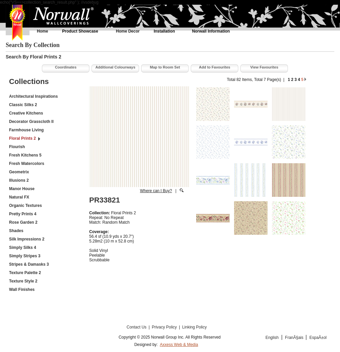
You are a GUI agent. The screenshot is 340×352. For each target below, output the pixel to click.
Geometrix (19, 172)
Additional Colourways (115, 67)
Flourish (17, 146)
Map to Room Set (165, 67)
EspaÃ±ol (318, 337)
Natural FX (19, 197)
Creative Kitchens (26, 113)
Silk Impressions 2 (26, 239)
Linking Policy (194, 327)
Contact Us (137, 327)
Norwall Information (211, 31)
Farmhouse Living (26, 130)
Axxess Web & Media (179, 344)
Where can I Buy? (156, 190)
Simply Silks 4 (22, 247)
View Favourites (264, 67)
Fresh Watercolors (26, 163)
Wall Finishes (22, 289)
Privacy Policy (165, 327)
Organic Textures (25, 205)
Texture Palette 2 (25, 272)
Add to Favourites (214, 67)
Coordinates (65, 67)
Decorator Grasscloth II (31, 121)
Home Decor (128, 31)
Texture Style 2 (23, 281)
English (272, 337)
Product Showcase (80, 31)
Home (42, 31)
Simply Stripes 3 (24, 256)
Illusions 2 (19, 180)
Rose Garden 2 (23, 222)
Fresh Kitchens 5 (25, 155)
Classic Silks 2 (23, 104)
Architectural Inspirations (33, 96)
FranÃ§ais (294, 337)
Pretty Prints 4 (22, 214)
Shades (16, 230)
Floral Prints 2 (22, 138)
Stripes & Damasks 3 (29, 264)
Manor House (22, 188)
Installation (164, 31)
